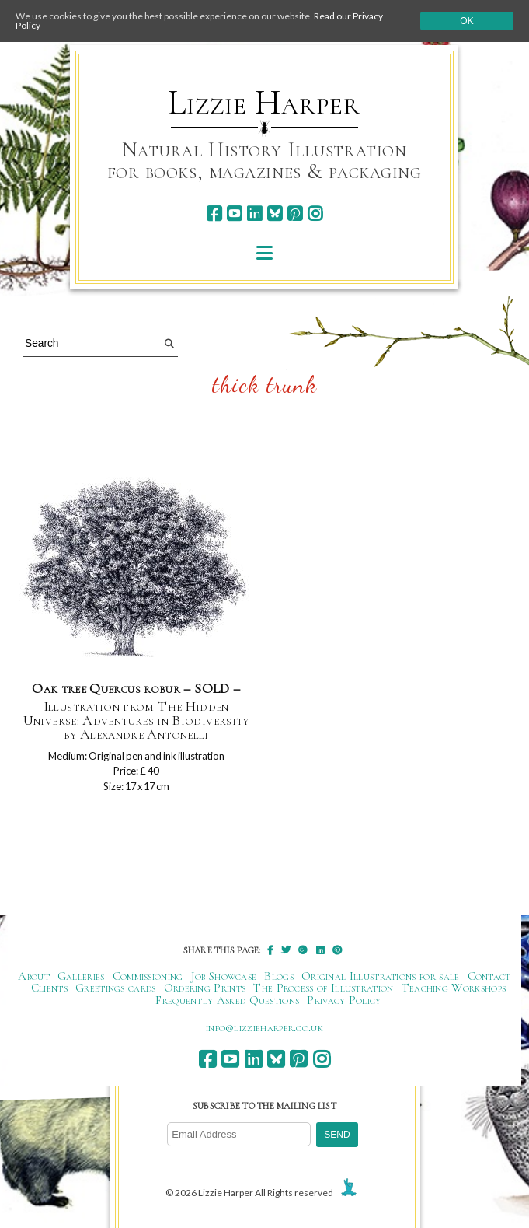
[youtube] (234, 213)
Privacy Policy (344, 1000)
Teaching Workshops (454, 988)
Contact (489, 976)
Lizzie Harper (264, 103)
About (34, 976)
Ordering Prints (205, 988)
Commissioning (148, 976)
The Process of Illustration (323, 988)
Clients (49, 988)
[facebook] (214, 213)
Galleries (81, 976)
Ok (466, 21)
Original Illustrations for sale (380, 976)
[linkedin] (254, 213)
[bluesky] (274, 213)
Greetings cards (115, 988)
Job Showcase (224, 976)
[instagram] (315, 213)
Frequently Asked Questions (227, 1000)
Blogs (279, 976)
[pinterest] (294, 213)
